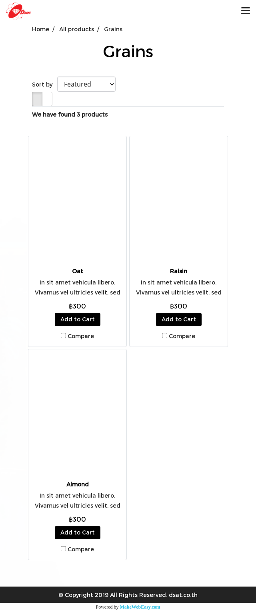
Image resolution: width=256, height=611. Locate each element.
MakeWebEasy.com (140, 607)
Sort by (44, 84)
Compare (81, 336)
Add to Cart (77, 319)
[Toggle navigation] (245, 11)
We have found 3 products (70, 114)
